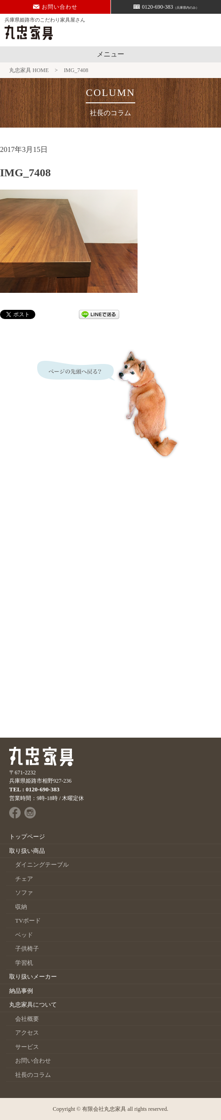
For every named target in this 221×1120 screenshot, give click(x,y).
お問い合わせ (55, 7)
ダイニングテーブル (42, 864)
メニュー (110, 54)
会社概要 (27, 1018)
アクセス (27, 1032)
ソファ (24, 892)
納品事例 (21, 990)
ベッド (24, 934)
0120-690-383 (166, 7)
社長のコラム (33, 1074)
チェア (24, 878)
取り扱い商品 (27, 850)
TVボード (28, 920)
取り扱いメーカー (33, 976)
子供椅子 (27, 948)
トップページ (27, 836)
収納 (21, 906)
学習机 (24, 962)
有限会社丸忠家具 (104, 1109)
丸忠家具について (33, 1004)
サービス (27, 1046)
